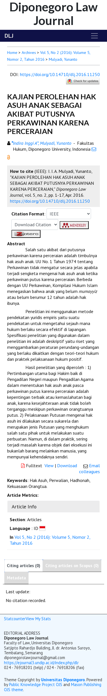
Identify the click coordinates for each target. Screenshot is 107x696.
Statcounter (15, 618)
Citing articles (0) (23, 565)
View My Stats (38, 618)
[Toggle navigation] (94, 35)
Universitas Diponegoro (63, 679)
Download (67, 465)
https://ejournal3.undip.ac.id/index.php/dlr (41, 662)
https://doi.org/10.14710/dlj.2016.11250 (60, 74)
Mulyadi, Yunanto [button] (63, 59)
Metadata (16, 577)
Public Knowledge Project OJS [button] (35, 684)
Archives (29, 52)
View (49, 465)
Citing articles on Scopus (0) (72, 565)
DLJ (9, 35)
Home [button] (12, 52)
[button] (8, 157)
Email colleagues (89, 468)
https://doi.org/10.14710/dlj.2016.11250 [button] (50, 201)
